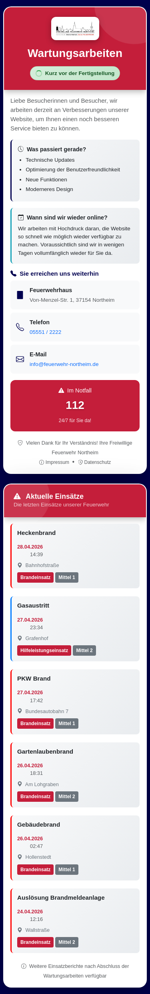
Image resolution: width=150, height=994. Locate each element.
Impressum (55, 462)
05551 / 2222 (45, 332)
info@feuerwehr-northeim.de (64, 364)
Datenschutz (94, 462)
